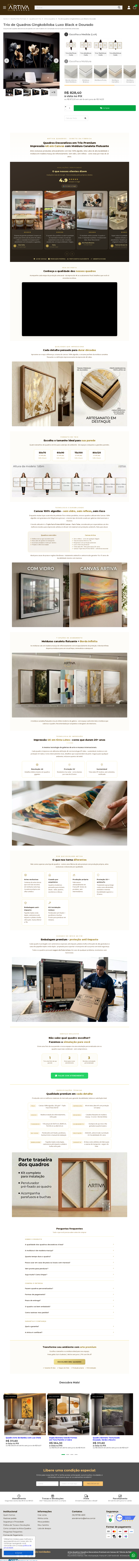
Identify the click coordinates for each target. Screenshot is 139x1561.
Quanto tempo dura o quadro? (38, 1256)
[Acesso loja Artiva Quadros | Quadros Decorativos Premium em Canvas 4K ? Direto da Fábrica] (129, 7)
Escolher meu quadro (69, 1362)
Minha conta (43, 1519)
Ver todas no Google (69, 186)
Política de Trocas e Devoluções (16, 1525)
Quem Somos (9, 1515)
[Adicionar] (65, 106)
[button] (67, 254)
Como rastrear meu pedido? (37, 1312)
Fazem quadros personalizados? (39, 1288)
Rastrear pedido (10, 1519)
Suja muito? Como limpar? (36, 1275)
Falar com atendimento (69, 1076)
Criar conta (42, 1515)
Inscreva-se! (93, 1484)
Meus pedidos (43, 1522)
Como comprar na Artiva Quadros (17, 1529)
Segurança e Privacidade (13, 1522)
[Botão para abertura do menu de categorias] (4, 7)
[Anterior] (6, 60)
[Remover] (65, 109)
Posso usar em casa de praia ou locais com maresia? (47, 1263)
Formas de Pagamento (13, 1536)
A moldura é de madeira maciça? (39, 1250)
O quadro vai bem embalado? (37, 1306)
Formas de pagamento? (35, 1294)
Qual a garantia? (32, 1326)
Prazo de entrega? (33, 1300)
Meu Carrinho (43, 1525)
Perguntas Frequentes (12, 1532)
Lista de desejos (44, 1529)
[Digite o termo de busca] (75, 7)
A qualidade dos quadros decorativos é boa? (44, 1244)
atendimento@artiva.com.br (83, 1519)
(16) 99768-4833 (78, 1515)
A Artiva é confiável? (33, 1332)
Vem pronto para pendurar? (36, 1269)
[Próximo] (56, 60)
